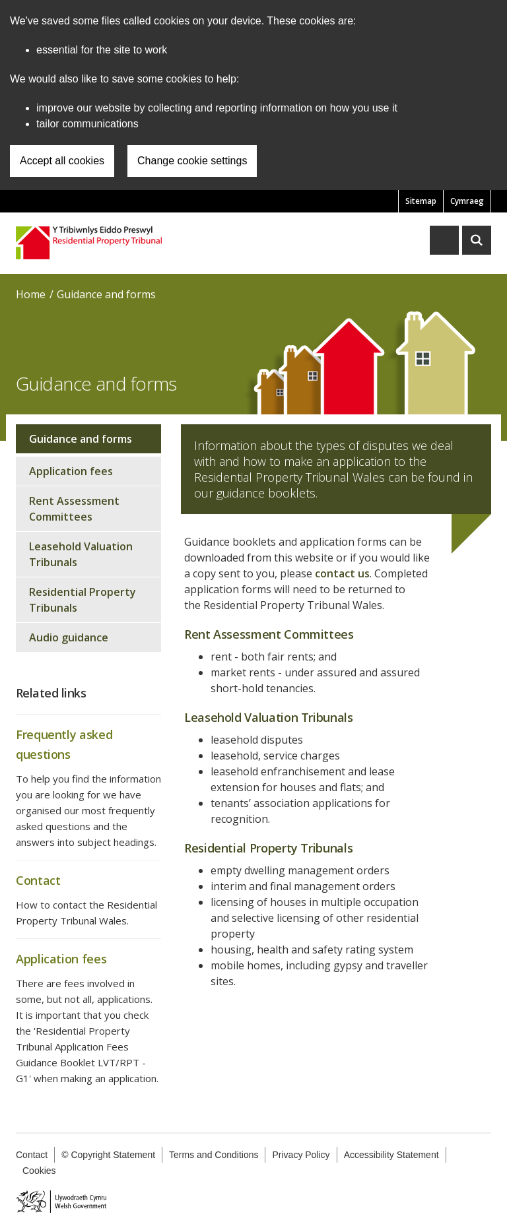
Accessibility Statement (391, 1154)
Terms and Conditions (213, 1154)
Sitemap (420, 201)
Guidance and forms (106, 294)
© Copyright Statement (108, 1154)
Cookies (39, 1170)
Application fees (71, 471)
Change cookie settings (192, 160)
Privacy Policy (300, 1154)
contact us (342, 573)
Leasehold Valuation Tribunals (81, 554)
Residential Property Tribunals (82, 600)
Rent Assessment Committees (74, 509)
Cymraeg (467, 201)
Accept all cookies (62, 160)
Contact (32, 1154)
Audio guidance (68, 637)
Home (31, 294)
